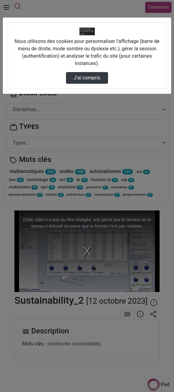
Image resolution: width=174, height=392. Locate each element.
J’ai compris (87, 78)
